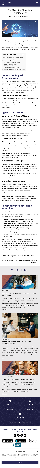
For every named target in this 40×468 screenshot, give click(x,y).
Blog (29, 429)
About (35, 429)
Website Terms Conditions (18, 466)
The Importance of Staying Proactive (14, 69)
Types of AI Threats (9, 61)
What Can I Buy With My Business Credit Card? (18, 256)
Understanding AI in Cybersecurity (13, 57)
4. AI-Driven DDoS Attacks (12, 68)
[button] (37, 451)
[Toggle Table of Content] (23, 55)
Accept (20, 462)
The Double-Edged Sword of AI (13, 59)
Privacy (26, 466)
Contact (20, 432)
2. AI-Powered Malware (11, 64)
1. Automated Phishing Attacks (13, 62)
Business (5, 429)
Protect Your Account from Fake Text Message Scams (16, 343)
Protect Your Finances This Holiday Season (19, 380)
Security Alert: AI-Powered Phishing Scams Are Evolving (19, 294)
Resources (22, 429)
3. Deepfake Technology (12, 66)
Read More (4, 310)
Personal (13, 429)
